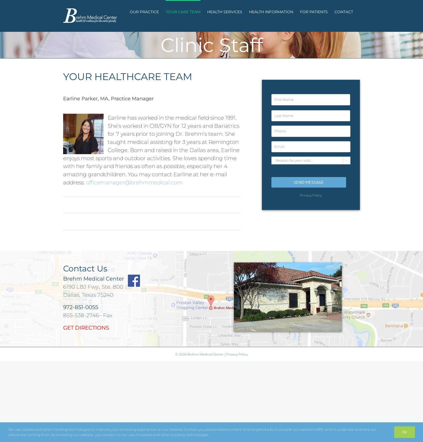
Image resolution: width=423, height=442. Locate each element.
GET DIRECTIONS (86, 327)
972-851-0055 (80, 307)
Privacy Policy (311, 195)
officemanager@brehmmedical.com (134, 182)
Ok (404, 432)
